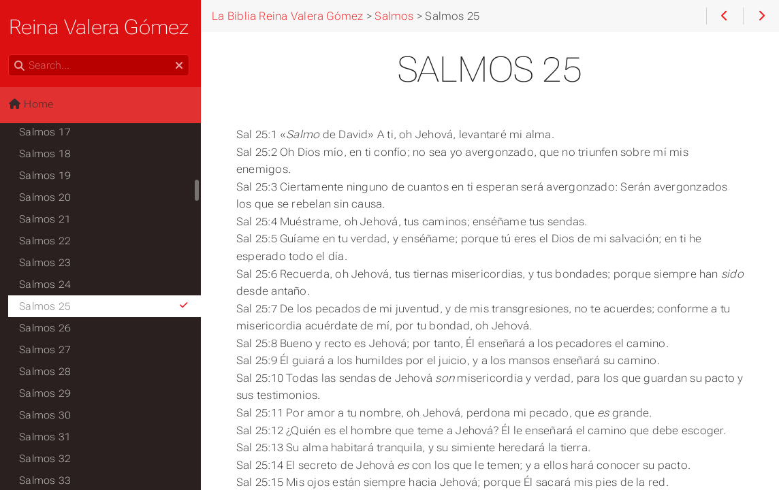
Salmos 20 (48, 197)
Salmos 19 (48, 175)
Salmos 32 (48, 459)
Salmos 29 (48, 393)
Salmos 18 (48, 154)
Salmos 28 (48, 371)
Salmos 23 (48, 263)
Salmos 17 (48, 132)
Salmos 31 (48, 437)
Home (33, 104)
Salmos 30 (48, 415)
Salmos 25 (107, 306)
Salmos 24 (48, 284)
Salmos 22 (48, 241)
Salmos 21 (48, 219)
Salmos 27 (48, 350)
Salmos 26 (48, 328)
